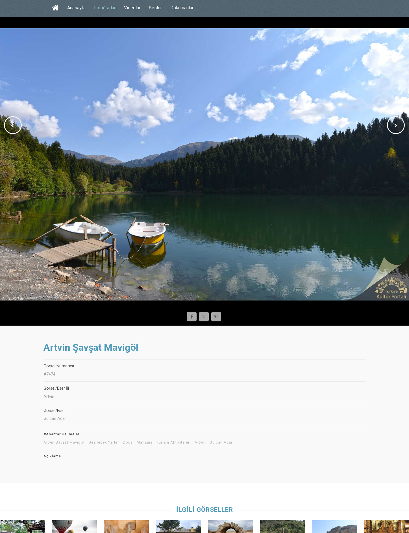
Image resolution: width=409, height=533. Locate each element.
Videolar (132, 7)
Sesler (155, 7)
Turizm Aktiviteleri (174, 442)
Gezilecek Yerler (103, 442)
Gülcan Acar (221, 442)
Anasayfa (76, 7)
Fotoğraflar (105, 7)
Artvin (200, 442)
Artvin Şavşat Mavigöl (63, 442)
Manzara (145, 442)
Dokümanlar (181, 7)
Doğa (128, 442)
